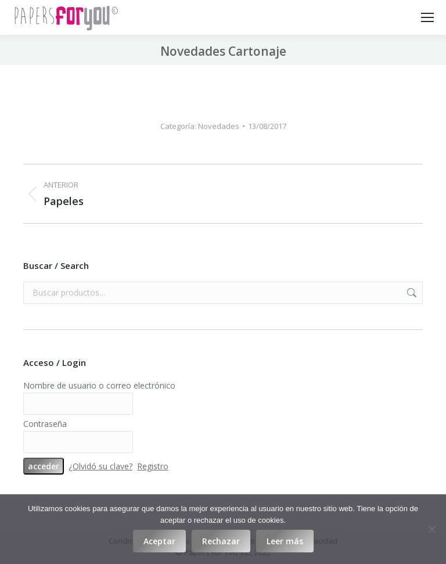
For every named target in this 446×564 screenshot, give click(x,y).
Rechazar (221, 541)
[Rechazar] (431, 529)
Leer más (285, 541)
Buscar (410, 293)
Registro (152, 466)
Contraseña (45, 423)
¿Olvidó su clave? (100, 466)
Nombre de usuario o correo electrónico (99, 385)
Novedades (218, 126)
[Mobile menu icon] (427, 17)
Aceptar (159, 541)
